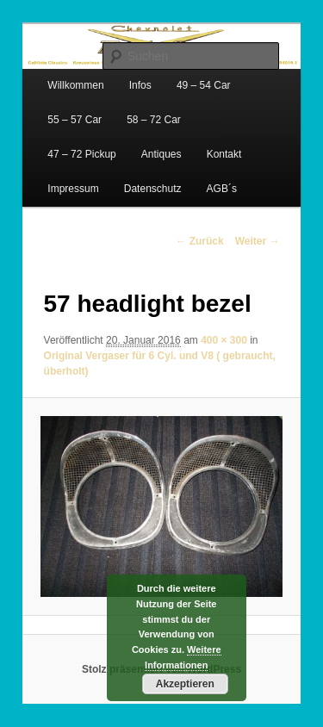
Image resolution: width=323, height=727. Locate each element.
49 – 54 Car (204, 85)
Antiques (161, 154)
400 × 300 (224, 340)
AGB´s (222, 189)
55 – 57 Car (74, 120)
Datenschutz (153, 189)
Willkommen (75, 85)
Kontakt (224, 154)
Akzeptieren (185, 684)
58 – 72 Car (154, 120)
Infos (140, 85)
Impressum (72, 189)
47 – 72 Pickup (81, 154)
